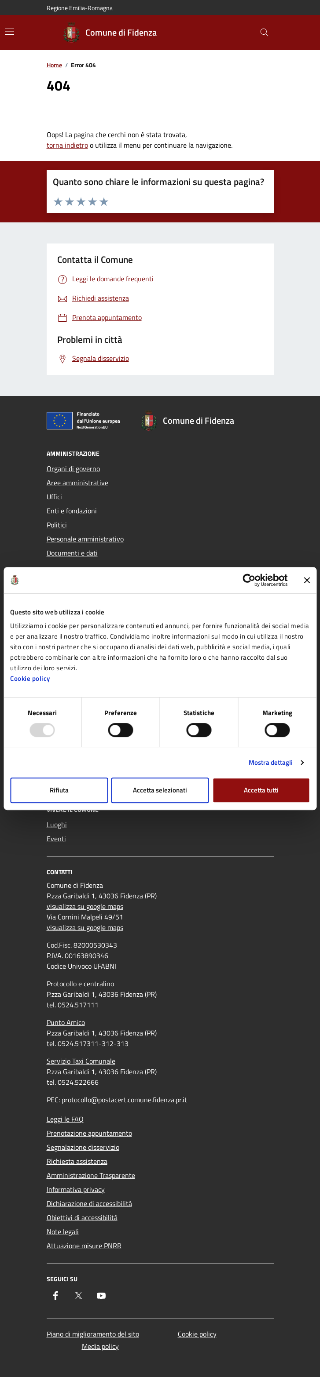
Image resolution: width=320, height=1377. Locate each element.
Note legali (63, 1231)
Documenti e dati (72, 553)
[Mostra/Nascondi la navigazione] (9, 31)
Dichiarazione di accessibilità (89, 1203)
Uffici (54, 496)
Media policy (100, 1346)
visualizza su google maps (85, 906)
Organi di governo (73, 468)
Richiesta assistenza (77, 1161)
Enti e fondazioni (72, 510)
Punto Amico (66, 1022)
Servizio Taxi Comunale (81, 1061)
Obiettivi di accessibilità (82, 1217)
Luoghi (57, 824)
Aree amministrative (77, 482)
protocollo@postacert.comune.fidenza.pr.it (124, 1099)
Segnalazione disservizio (83, 1147)
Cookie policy (30, 678)
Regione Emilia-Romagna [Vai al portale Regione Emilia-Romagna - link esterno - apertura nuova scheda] (80, 7)
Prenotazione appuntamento (89, 1133)
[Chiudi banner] (307, 580)
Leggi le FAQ (65, 1119)
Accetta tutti (261, 790)
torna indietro (67, 145)
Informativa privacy (76, 1189)
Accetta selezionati (160, 790)
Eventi (56, 838)
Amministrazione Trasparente (91, 1175)
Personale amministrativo (85, 539)
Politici (57, 525)
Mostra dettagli (271, 762)
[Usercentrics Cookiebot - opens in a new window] (248, 580)
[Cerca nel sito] (264, 32)
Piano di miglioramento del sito (93, 1334)
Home (54, 65)
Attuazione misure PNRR (84, 1245)
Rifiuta (59, 790)
